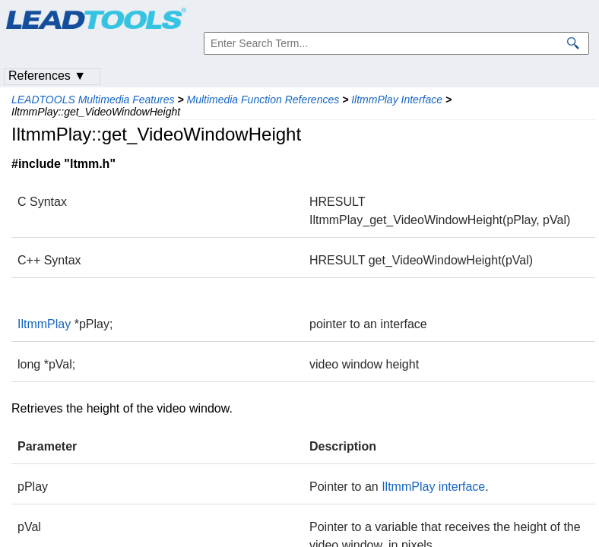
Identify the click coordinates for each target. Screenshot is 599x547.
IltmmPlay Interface (396, 99)
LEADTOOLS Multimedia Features (93, 99)
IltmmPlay (44, 324)
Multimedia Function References (262, 99)
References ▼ (47, 75)
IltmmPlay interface (433, 486)
